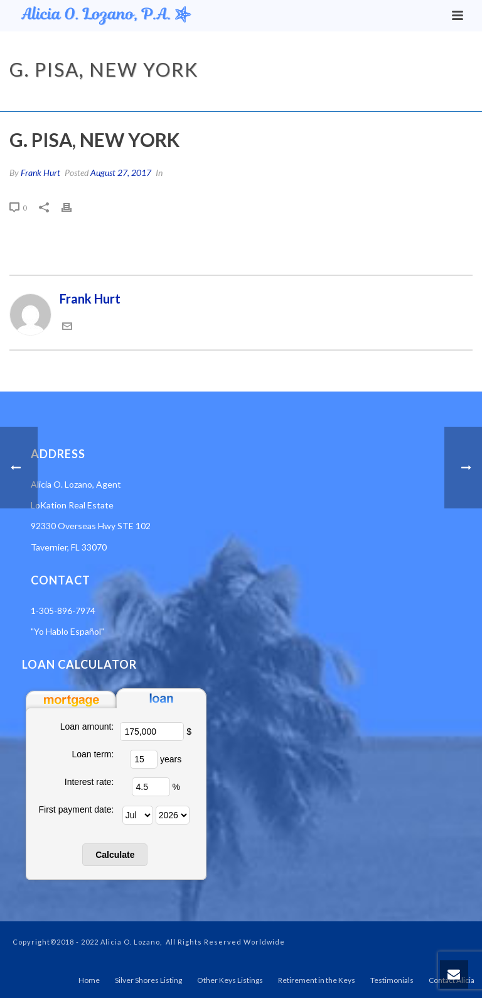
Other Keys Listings (230, 980)
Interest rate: (89, 782)
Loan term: (93, 754)
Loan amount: (87, 726)
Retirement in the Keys (316, 980)
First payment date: (76, 809)
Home (313, 99)
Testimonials (392, 980)
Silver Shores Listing (148, 980)
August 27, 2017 (120, 172)
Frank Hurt (40, 172)
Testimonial (358, 99)
